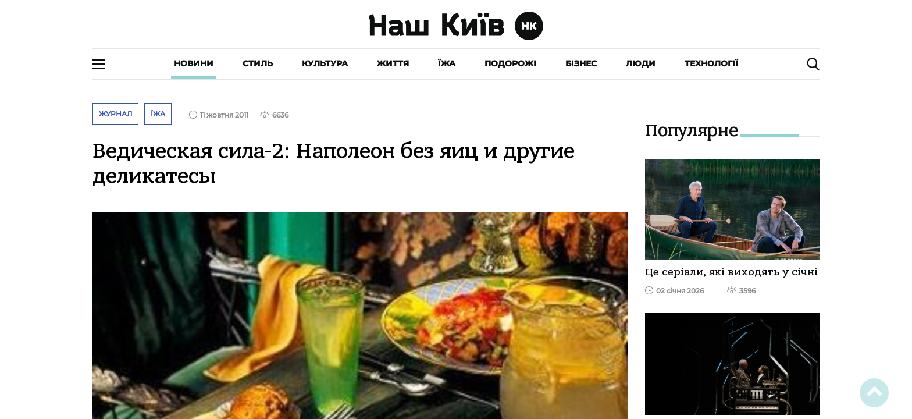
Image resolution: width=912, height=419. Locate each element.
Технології (711, 63)
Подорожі (510, 63)
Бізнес (581, 63)
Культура (325, 63)
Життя (393, 63)
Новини (193, 63)
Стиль (258, 63)
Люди (641, 63)
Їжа (446, 63)
